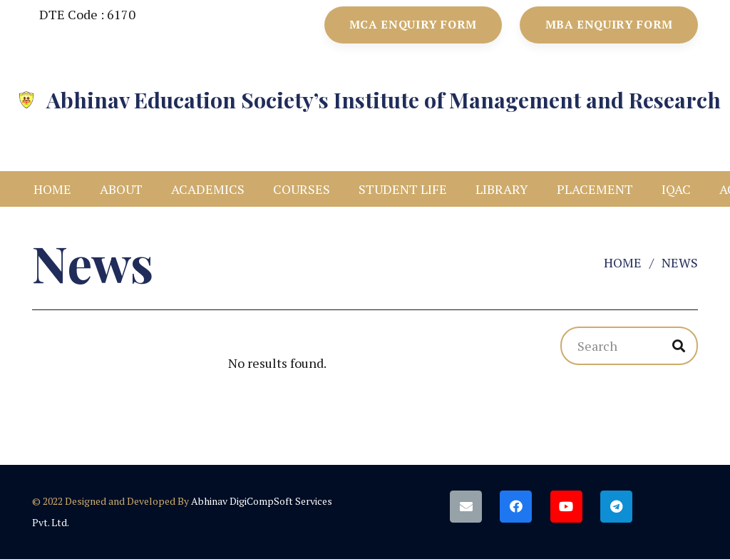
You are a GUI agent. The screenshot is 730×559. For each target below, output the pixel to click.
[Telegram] (616, 507)
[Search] (629, 346)
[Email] (466, 507)
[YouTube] (566, 507)
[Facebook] (516, 507)
